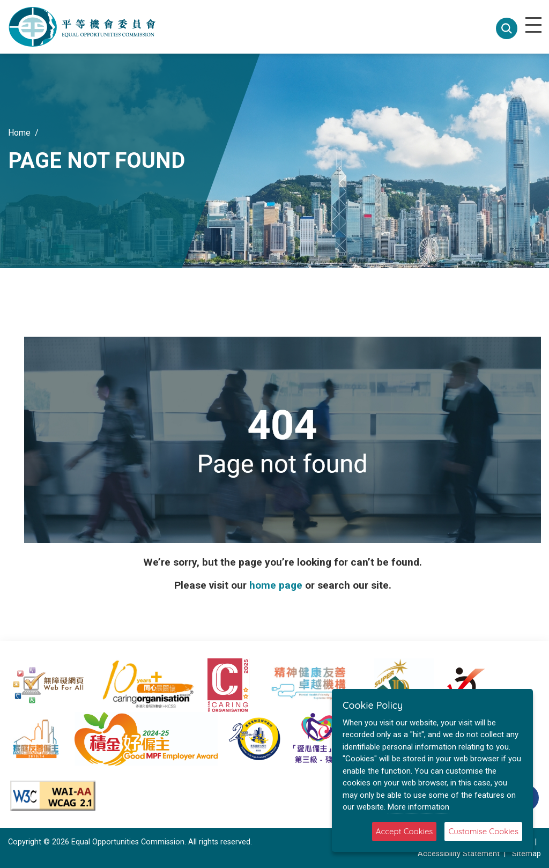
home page (275, 585)
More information (418, 807)
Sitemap (526, 853)
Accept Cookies (404, 831)
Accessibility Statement (459, 853)
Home (19, 133)
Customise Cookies (483, 831)
